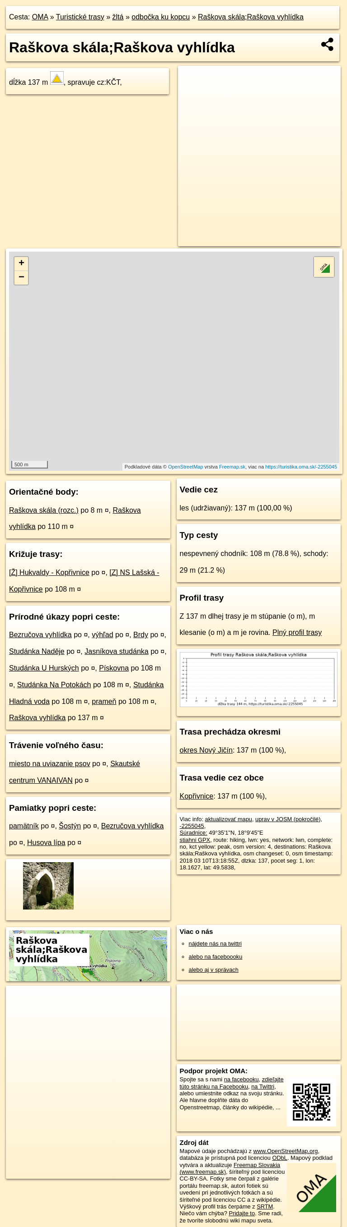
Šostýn (70, 826)
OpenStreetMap (185, 466)
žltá (118, 17)
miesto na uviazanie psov (49, 763)
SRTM (265, 1206)
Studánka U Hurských (44, 668)
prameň (104, 701)
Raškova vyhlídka (37, 717)
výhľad (102, 635)
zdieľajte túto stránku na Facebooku (232, 1082)
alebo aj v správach (214, 969)
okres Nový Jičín (206, 750)
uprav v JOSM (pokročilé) (287, 819)
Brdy (140, 635)
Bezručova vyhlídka (40, 635)
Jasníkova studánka (116, 651)
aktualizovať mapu (228, 819)
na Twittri (262, 1086)
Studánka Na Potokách (54, 685)
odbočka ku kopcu (160, 17)
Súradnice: (193, 832)
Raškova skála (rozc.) (44, 510)
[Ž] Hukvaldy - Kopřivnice (49, 572)
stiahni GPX (195, 839)
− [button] (21, 278)
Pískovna (114, 668)
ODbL (279, 1157)
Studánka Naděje (37, 651)
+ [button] (21, 264)
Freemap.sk (232, 466)
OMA (40, 17)
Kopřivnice (197, 796)
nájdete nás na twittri (215, 943)
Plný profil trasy (297, 632)
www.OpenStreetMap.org (285, 1151)
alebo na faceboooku (216, 956)
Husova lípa (46, 842)
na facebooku (241, 1079)
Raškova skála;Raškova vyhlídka (251, 17)
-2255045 (192, 826)
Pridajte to (242, 1213)
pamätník (24, 826)
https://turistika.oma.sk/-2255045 (301, 466)
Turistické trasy (80, 17)
